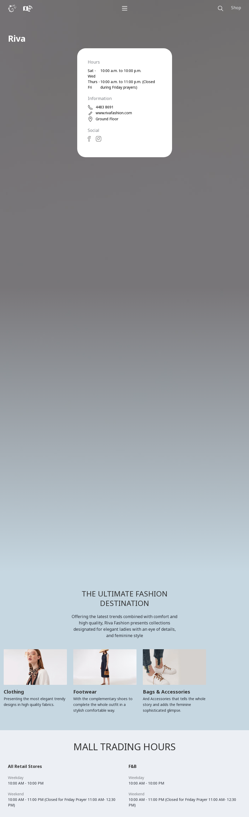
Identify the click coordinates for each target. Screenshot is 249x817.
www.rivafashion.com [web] (110, 113)
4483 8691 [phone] (101, 107)
